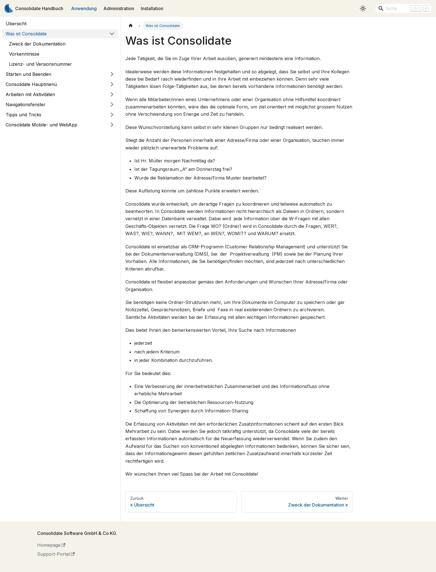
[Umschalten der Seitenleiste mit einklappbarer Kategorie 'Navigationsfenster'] (112, 104)
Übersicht (16, 23)
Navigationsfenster (26, 104)
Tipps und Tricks (23, 114)
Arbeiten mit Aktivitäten (30, 94)
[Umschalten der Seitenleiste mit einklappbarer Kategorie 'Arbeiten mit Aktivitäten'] (112, 94)
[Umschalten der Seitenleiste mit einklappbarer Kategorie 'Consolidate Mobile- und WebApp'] (112, 124)
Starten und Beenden (28, 74)
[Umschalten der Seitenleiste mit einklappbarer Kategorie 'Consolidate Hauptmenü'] (112, 84)
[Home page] (130, 25)
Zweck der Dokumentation (37, 44)
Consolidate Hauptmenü (31, 84)
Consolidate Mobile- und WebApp (41, 125)
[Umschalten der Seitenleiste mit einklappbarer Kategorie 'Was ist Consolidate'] (112, 33)
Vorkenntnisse (24, 54)
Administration (118, 8)
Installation (152, 8)
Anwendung (84, 8)
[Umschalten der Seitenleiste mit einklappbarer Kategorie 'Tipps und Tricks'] (112, 114)
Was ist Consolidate (26, 34)
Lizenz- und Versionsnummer (40, 64)
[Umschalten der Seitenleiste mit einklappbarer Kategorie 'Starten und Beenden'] (112, 74)
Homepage (51, 545)
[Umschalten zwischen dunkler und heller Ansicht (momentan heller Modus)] (362, 8)
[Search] (403, 8)
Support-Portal (56, 554)
